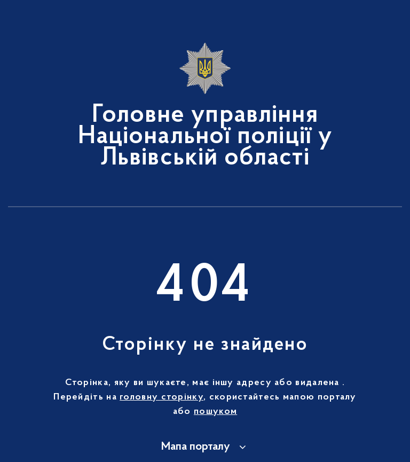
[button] (205, 447)
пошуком (215, 412)
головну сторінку (161, 397)
